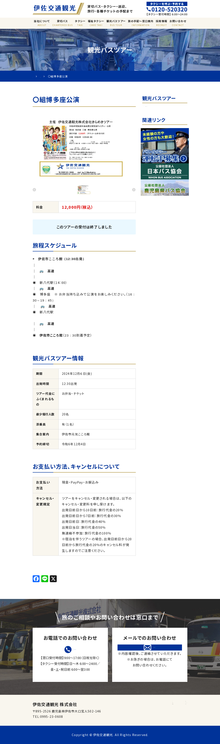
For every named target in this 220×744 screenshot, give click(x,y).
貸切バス (62, 23)
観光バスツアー (116, 23)
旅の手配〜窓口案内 (140, 23)
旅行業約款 (131, 710)
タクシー (80, 23)
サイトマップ (165, 716)
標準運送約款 (133, 716)
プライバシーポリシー (172, 710)
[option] (84, 147)
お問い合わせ (177, 23)
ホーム (128, 703)
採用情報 (161, 23)
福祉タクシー (96, 23)
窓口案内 (163, 703)
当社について (42, 23)
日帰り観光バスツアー (163, 109)
